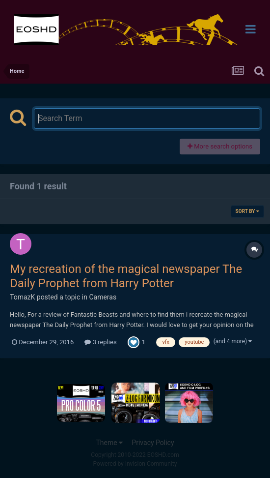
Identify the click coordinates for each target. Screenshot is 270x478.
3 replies (100, 342)
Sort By (247, 211)
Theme (109, 443)
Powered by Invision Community (135, 463)
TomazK (22, 297)
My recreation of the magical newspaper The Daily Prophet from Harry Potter (126, 276)
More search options (220, 146)
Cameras (102, 297)
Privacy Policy (153, 443)
